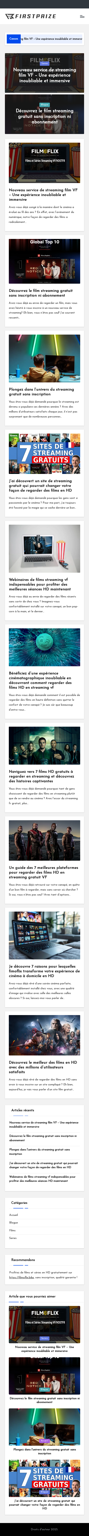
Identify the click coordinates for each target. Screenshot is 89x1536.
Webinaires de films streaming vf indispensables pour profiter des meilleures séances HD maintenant (40, 584)
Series (44, 63)
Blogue (44, 105)
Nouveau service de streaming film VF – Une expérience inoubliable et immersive (44, 76)
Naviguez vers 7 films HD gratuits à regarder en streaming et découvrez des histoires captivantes (41, 776)
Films (12, 1230)
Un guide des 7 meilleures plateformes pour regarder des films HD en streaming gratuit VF (43, 872)
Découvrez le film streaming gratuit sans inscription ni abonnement (44, 117)
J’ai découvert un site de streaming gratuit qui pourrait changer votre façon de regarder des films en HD (40, 486)
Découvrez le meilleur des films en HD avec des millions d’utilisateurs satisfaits (43, 1067)
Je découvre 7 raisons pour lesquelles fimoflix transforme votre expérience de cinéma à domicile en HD (44, 971)
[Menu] (82, 16)
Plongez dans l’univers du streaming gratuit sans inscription (39, 1151)
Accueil (13, 1215)
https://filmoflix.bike (21, 1277)
